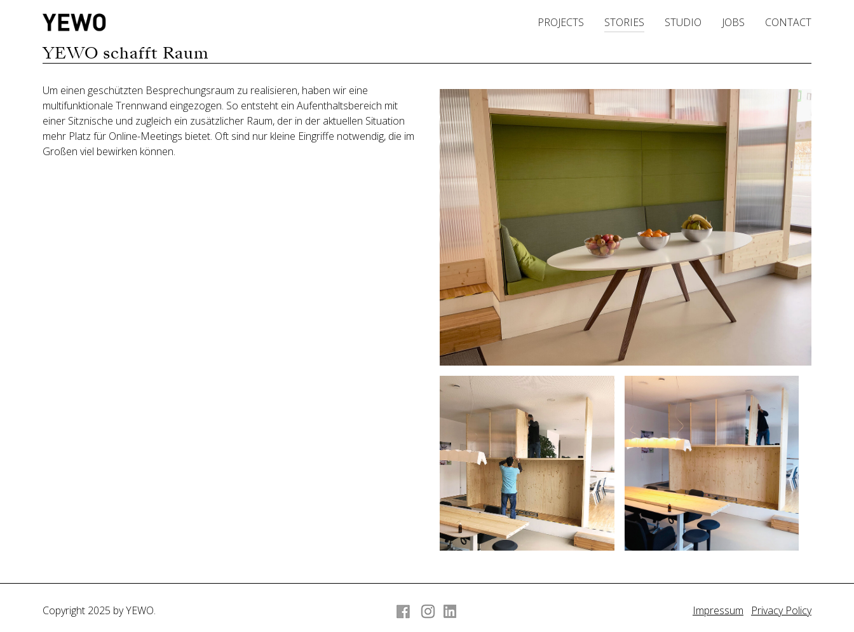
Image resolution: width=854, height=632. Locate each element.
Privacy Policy (781, 610)
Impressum (718, 610)
